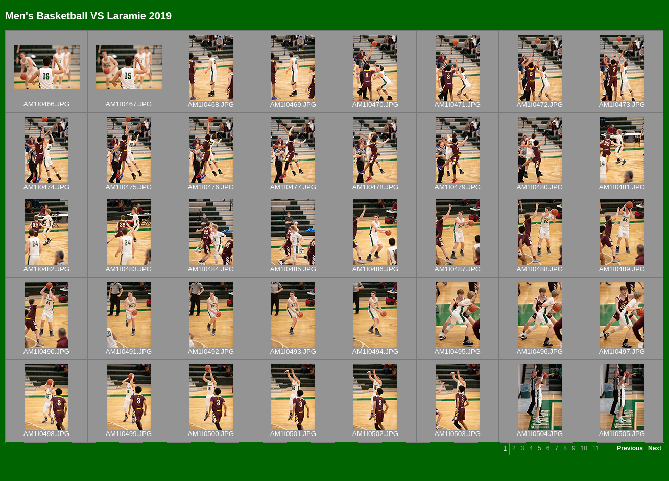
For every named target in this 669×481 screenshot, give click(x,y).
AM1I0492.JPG (211, 351)
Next (654, 448)
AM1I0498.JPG (46, 434)
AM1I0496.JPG (540, 351)
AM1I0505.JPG (622, 434)
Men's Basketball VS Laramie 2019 (88, 15)
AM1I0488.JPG (540, 269)
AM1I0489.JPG (622, 269)
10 (584, 448)
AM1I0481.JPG (622, 187)
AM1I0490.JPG (46, 351)
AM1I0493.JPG (293, 351)
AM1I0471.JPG (458, 104)
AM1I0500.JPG (211, 434)
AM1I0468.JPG (211, 104)
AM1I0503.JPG (458, 434)
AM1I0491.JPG (129, 351)
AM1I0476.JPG (211, 187)
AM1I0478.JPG (375, 187)
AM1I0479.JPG (458, 187)
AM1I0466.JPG (46, 104)
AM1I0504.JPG (540, 434)
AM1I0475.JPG (129, 187)
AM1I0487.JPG (458, 269)
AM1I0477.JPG (293, 187)
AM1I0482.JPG (46, 269)
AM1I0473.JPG (622, 104)
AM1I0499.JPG (129, 434)
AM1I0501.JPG (293, 434)
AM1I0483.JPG (129, 269)
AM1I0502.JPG (375, 434)
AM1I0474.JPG (46, 187)
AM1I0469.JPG (293, 104)
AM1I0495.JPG (458, 351)
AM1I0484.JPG (211, 269)
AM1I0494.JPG (375, 351)
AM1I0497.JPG (622, 351)
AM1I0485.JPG (293, 269)
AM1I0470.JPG (375, 104)
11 (595, 448)
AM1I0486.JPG (375, 269)
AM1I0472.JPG (540, 104)
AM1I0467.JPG (129, 104)
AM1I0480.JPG (540, 187)
